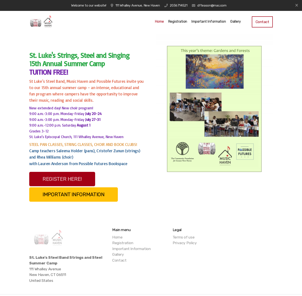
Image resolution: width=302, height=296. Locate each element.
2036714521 (178, 5)
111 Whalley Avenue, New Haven (137, 5)
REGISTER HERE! (62, 179)
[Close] (296, 5)
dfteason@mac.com (211, 5)
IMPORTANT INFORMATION (74, 194)
